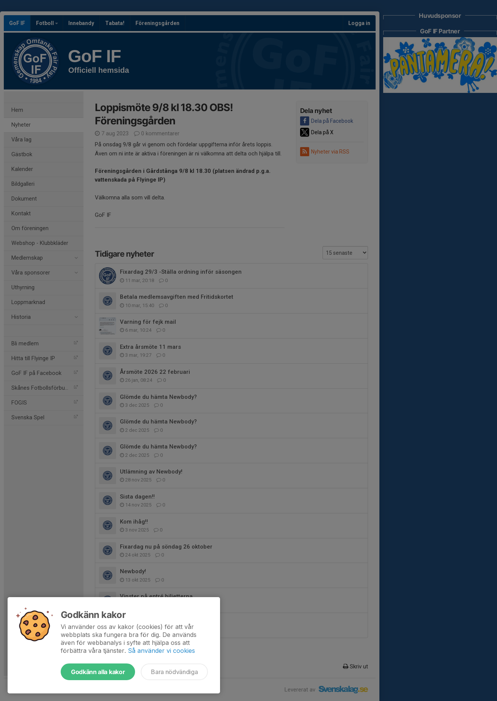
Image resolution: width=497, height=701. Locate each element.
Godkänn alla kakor (98, 672)
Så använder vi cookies (161, 650)
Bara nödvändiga (174, 672)
